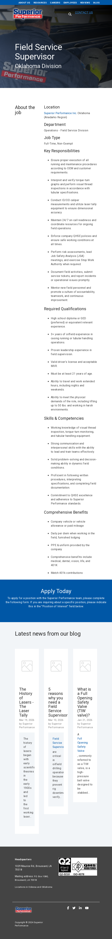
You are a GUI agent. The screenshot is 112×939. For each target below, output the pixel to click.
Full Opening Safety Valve (82, 744)
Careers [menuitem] (55, 2)
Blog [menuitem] (96, 2)
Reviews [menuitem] (85, 2)
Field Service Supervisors (56, 743)
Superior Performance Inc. (61, 113)
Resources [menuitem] (40, 2)
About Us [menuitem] (24, 2)
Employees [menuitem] (70, 2)
